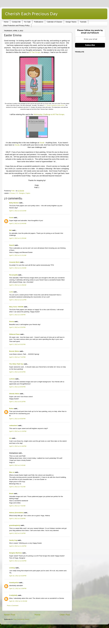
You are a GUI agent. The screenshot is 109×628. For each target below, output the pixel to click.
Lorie (11, 292)
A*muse (12, 193)
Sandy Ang (13, 540)
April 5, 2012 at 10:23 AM (17, 211)
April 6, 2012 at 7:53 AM (17, 506)
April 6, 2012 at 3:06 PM (17, 518)
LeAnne (12, 379)
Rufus (11, 408)
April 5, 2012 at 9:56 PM (17, 419)
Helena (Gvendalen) (16, 512)
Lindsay (12, 568)
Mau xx (11, 472)
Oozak (41, 143)
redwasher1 (13, 425)
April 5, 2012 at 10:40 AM (17, 223)
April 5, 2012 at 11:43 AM (17, 268)
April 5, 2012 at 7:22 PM (17, 357)
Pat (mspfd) (13, 275)
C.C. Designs (20, 193)
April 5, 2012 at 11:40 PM (17, 446)
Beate (11, 493)
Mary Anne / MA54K (16, 307)
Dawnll (11, 245)
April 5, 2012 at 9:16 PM (17, 401)
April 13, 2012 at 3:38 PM (17, 588)
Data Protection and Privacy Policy (16, 25)
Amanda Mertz (14, 262)
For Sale (27, 22)
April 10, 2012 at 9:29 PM (17, 576)
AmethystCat (14, 582)
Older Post (65, 614)
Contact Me (16, 22)
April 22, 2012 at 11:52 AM (18, 601)
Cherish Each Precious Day (31, 13)
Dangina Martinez (15, 553)
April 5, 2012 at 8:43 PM (17, 372)
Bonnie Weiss (14, 351)
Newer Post (9, 614)
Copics (27, 193)
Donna (11, 321)
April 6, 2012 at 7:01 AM (17, 487)
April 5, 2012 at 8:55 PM (17, 387)
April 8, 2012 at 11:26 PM (17, 546)
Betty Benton (14, 203)
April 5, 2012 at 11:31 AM (17, 255)
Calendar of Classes (54, 22)
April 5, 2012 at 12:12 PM (17, 300)
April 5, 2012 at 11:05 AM (17, 238)
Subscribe (90, 45)
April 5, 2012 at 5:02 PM (17, 344)
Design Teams (71, 22)
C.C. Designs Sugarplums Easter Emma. (54, 105)
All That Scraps (34, 52)
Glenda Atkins (14, 393)
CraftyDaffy (13, 595)
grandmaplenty (14, 525)
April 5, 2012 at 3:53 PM (17, 327)
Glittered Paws (14, 334)
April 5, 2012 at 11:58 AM (17, 285)
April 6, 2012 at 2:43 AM (17, 465)
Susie (11, 217)
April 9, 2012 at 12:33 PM (17, 561)
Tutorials (83, 22)
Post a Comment (12, 605)
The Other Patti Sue (16, 364)
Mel (10, 230)
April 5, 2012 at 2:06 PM (17, 315)
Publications (38, 22)
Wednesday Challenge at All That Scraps (49, 114)
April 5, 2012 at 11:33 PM (17, 431)
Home (6, 22)
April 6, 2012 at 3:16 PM (17, 533)
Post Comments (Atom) (21, 619)
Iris (10, 438)
